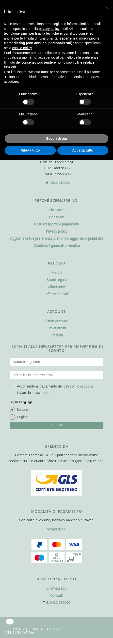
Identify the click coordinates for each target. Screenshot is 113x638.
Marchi (56, 272)
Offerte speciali (56, 293)
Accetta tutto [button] (82, 150)
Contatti (56, 595)
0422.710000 (60, 182)
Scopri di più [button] (56, 138)
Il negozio (56, 217)
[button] (107, 8)
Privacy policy (56, 231)
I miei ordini (56, 328)
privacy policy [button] (49, 29)
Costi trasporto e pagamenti (56, 224)
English (22, 417)
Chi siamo (57, 210)
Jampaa (28, 632)
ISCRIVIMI (56, 425)
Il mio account (56, 321)
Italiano (22, 410)
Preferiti (56, 335)
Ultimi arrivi (56, 286)
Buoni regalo (56, 279)
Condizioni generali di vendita (56, 245)
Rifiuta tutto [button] (30, 150)
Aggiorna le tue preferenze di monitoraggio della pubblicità (56, 238)
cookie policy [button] (22, 48)
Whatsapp (56, 588)
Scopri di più (56, 529)
